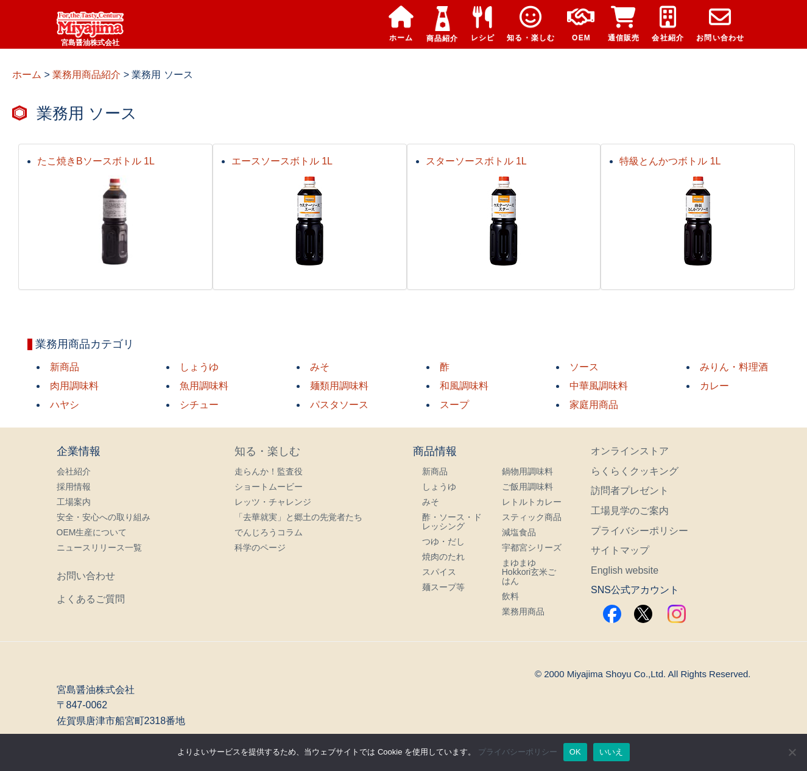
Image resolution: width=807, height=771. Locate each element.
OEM (581, 24)
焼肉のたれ (443, 557)
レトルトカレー (532, 502)
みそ (319, 367)
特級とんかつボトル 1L (670, 161)
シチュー (199, 405)
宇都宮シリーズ (532, 547)
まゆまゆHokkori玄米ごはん (529, 572)
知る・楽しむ (531, 24)
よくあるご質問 (91, 599)
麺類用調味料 (339, 386)
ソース (584, 367)
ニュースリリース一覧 (99, 547)
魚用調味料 (204, 386)
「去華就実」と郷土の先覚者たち (298, 517)
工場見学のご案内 (630, 510)
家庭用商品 (593, 405)
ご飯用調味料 (527, 486)
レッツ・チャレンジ (272, 502)
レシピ (483, 24)
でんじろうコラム (268, 532)
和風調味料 (464, 386)
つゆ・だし (443, 541)
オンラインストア (630, 451)
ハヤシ (64, 405)
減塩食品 (519, 532)
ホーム (401, 24)
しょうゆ (199, 367)
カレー (714, 386)
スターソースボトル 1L (476, 161)
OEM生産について (92, 532)
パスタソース (339, 405)
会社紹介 (668, 24)
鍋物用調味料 (527, 471)
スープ (454, 405)
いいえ (611, 751)
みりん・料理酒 (734, 367)
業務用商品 (523, 611)
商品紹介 (442, 24)
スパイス (439, 572)
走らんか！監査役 (268, 471)
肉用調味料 (74, 386)
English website (624, 570)
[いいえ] (792, 752)
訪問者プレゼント (630, 490)
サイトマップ (620, 550)
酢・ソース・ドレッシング (452, 521)
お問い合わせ (720, 24)
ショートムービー (268, 486)
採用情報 (74, 486)
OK (575, 751)
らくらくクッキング (634, 471)
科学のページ (260, 547)
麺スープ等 (443, 587)
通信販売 (624, 24)
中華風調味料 (598, 386)
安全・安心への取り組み (103, 517)
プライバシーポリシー (639, 531)
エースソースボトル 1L (282, 161)
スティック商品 (532, 517)
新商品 (64, 367)
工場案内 (74, 502)
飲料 (510, 596)
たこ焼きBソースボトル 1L (96, 161)
